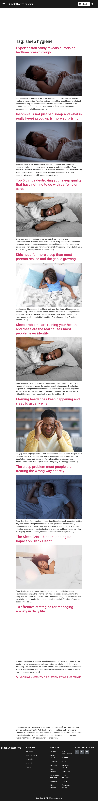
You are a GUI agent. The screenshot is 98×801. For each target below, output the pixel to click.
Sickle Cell (66, 771)
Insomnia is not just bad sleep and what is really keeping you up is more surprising (49, 116)
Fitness (28, 767)
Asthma (53, 751)
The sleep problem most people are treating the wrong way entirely (44, 469)
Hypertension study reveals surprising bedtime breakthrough (46, 50)
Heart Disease (53, 770)
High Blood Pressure (54, 776)
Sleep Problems (66, 776)
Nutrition (29, 751)
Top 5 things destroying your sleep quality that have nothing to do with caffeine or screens (49, 184)
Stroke (64, 781)
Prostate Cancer (65, 766)
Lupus (64, 761)
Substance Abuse (66, 786)
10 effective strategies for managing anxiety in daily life (44, 609)
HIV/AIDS (53, 781)
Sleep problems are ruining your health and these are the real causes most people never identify (46, 329)
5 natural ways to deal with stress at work (48, 677)
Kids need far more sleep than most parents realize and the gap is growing (46, 257)
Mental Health (31, 755)
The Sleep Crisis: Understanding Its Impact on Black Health (43, 539)
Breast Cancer (52, 756)
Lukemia (65, 757)
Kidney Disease (53, 786)
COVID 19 (53, 761)
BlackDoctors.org (20, 4)
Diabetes (53, 765)
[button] (4, 4)
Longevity (29, 763)
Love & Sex (29, 759)
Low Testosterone (67, 752)
